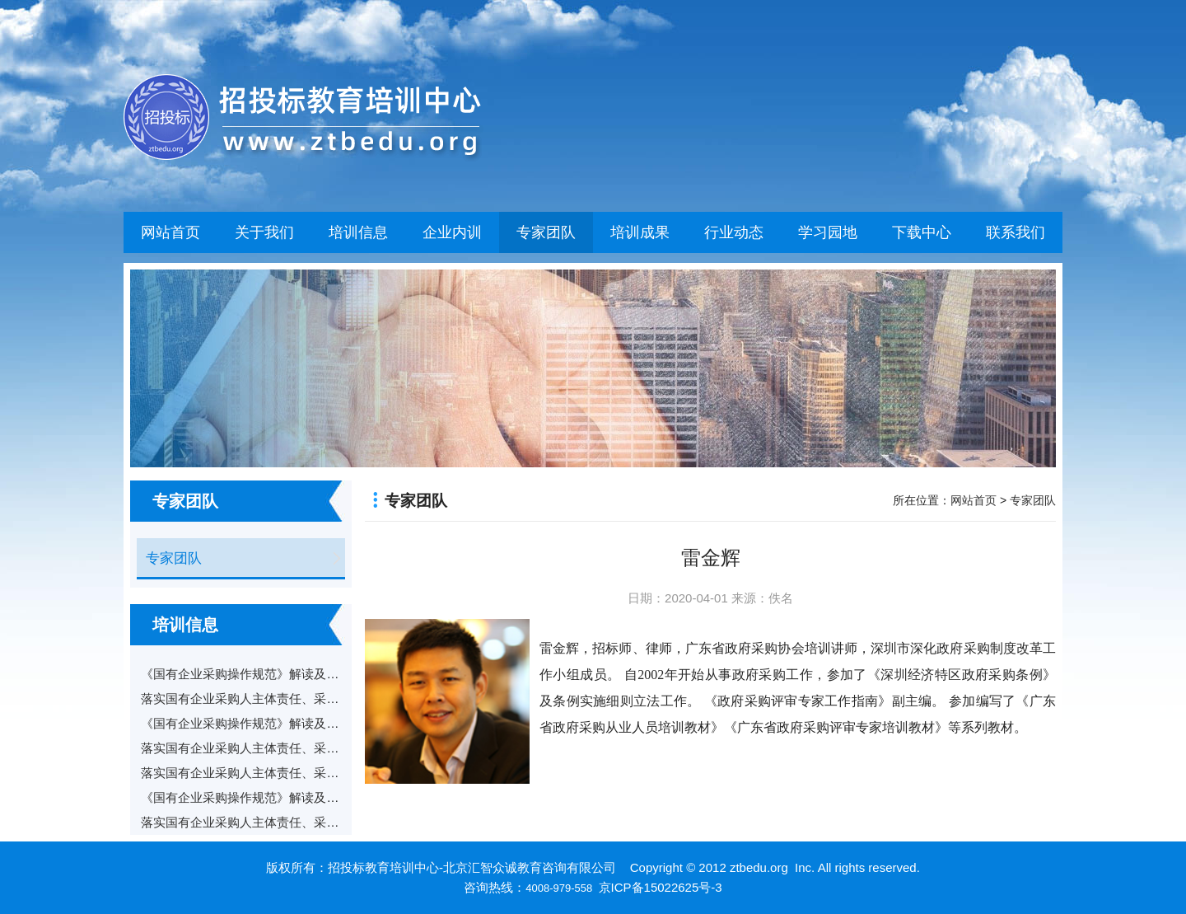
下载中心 (921, 232)
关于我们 (264, 232)
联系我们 (1015, 232)
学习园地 (827, 232)
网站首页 (170, 232)
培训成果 (640, 232)
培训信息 (358, 232)
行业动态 (733, 232)
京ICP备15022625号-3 (660, 887)
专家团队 (546, 232)
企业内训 (452, 232)
